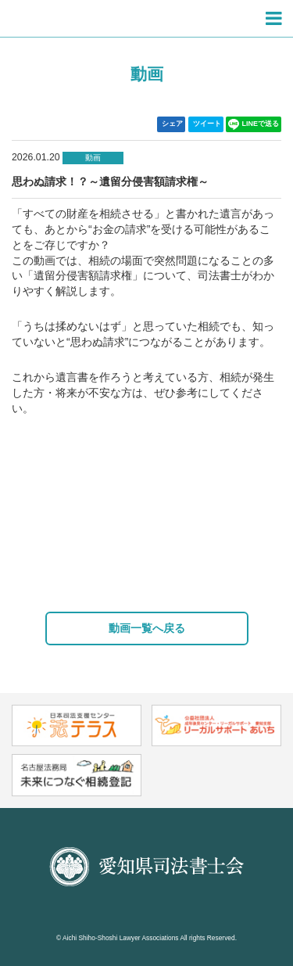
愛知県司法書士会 (73, 18)
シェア (172, 123)
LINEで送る (253, 124)
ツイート (207, 123)
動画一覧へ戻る (147, 628)
